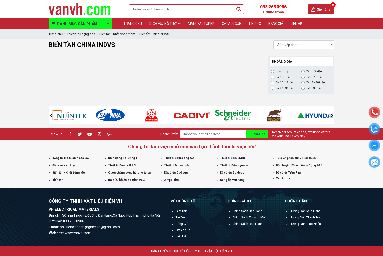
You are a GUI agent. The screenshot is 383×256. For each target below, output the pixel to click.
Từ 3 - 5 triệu (283, 77)
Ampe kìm (171, 180)
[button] (51, 115)
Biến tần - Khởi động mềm (117, 34)
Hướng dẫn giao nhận (305, 224)
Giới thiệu (182, 211)
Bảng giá (182, 224)
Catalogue (183, 230)
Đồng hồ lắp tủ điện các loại (70, 158)
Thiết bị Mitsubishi (176, 165)
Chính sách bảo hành (248, 224)
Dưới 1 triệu (283, 71)
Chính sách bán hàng (248, 211)
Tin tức (181, 217)
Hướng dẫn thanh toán (306, 217)
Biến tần (57, 180)
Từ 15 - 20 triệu (315, 82)
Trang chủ (56, 34)
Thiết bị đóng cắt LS (122, 165)
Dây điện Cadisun (176, 172)
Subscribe (257, 134)
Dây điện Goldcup (232, 172)
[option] (80, 115)
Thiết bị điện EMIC (232, 158)
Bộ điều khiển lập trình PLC (126, 180)
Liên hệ (181, 236)
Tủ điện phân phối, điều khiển (296, 158)
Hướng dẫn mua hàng (305, 211)
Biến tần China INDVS (154, 34)
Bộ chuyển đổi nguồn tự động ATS (299, 165)
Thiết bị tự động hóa (81, 34)
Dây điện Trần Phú (288, 172)
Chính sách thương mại (249, 217)
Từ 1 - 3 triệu (314, 71)
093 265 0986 (273, 9)
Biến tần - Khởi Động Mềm (69, 172)
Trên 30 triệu (314, 88)
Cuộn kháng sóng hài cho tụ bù (129, 172)
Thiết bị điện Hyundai (234, 165)
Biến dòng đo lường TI (123, 158)
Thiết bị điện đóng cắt (179, 158)
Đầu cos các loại (63, 165)
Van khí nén (284, 178)
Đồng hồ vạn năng (232, 180)
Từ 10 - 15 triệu (285, 82)
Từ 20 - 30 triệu (285, 88)
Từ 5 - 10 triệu (314, 77)
